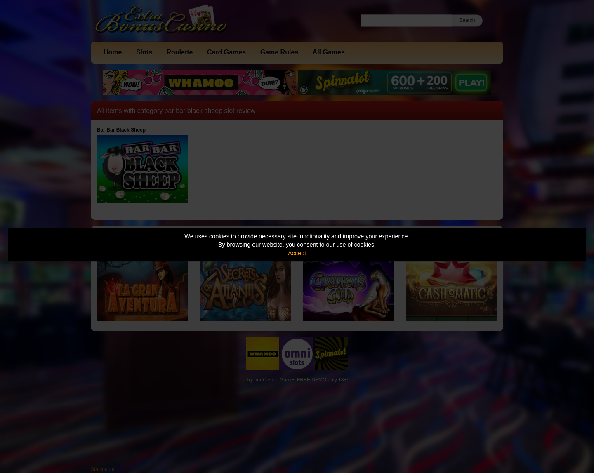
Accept (297, 253)
